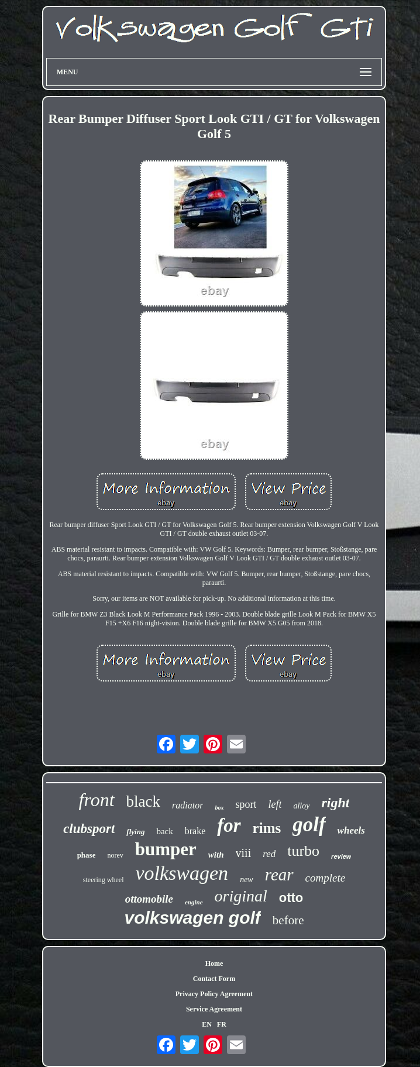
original (241, 896)
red (269, 853)
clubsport (89, 828)
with (216, 854)
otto (291, 897)
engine (194, 902)
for (228, 825)
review (341, 856)
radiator (187, 805)
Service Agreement (214, 1009)
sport (245, 804)
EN (207, 1024)
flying (135, 831)
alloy (301, 805)
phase (86, 855)
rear (279, 874)
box (219, 807)
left (274, 804)
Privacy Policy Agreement (214, 994)
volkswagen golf (192, 917)
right (335, 802)
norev (115, 855)
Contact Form (214, 979)
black (143, 801)
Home (214, 963)
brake (195, 831)
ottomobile (149, 899)
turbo (303, 850)
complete (325, 878)
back (164, 831)
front (97, 799)
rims (267, 828)
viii (244, 852)
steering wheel (103, 880)
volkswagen (181, 873)
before (288, 920)
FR (221, 1024)
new (246, 879)
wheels (351, 830)
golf (308, 824)
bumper (166, 849)
